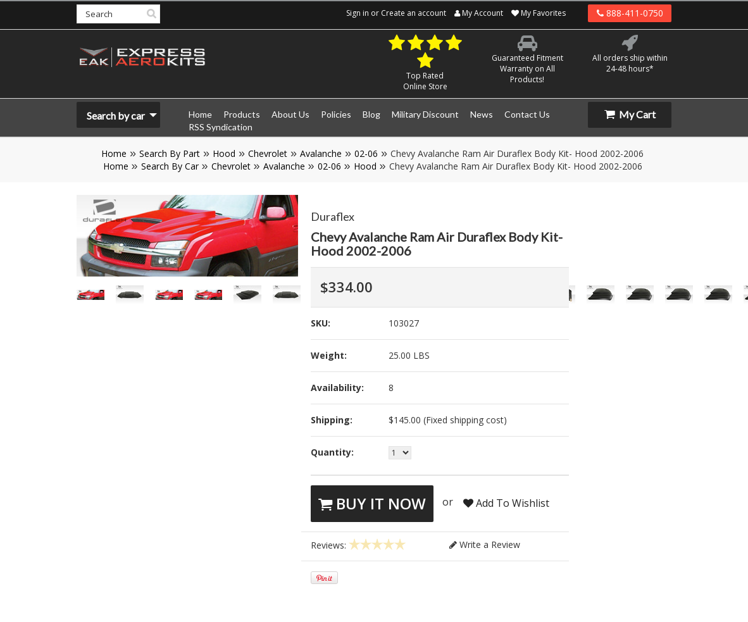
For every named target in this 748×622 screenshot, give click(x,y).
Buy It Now (372, 503)
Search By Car (170, 166)
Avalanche (321, 153)
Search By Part (169, 153)
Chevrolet (267, 153)
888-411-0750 (630, 13)
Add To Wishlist (506, 503)
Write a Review (484, 544)
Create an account (413, 13)
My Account (478, 13)
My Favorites (538, 13)
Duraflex (332, 216)
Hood (224, 153)
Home (114, 153)
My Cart (630, 114)
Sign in (357, 13)
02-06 (366, 153)
